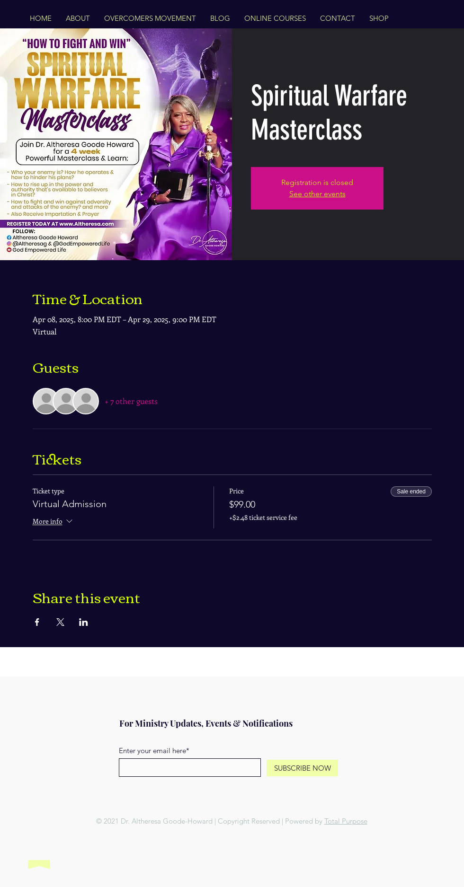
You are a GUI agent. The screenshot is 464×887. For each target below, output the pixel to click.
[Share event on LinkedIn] (83, 622)
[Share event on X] (60, 622)
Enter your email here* (154, 750)
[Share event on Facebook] (37, 622)
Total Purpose (345, 821)
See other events (317, 193)
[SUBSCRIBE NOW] (302, 768)
